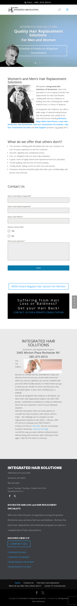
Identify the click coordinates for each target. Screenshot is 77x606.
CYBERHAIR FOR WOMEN (18, 557)
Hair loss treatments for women (48, 124)
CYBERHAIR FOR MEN (17, 552)
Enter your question (16, 241)
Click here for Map (40, 429)
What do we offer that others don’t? (25, 586)
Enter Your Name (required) (20, 196)
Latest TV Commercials (55, 586)
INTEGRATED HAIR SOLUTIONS (38, 26)
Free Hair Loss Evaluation (48, 583)
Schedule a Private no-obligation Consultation (38, 51)
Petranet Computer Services (33, 598)
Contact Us (29, 583)
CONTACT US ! (19, 543)
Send (38, 268)
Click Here (36, 426)
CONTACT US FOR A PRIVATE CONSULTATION (38, 312)
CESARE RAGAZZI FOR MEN (19, 567)
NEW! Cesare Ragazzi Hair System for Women (38, 286)
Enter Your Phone (15, 217)
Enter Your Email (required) (19, 206)
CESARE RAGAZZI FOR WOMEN (21, 562)
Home (17, 583)
